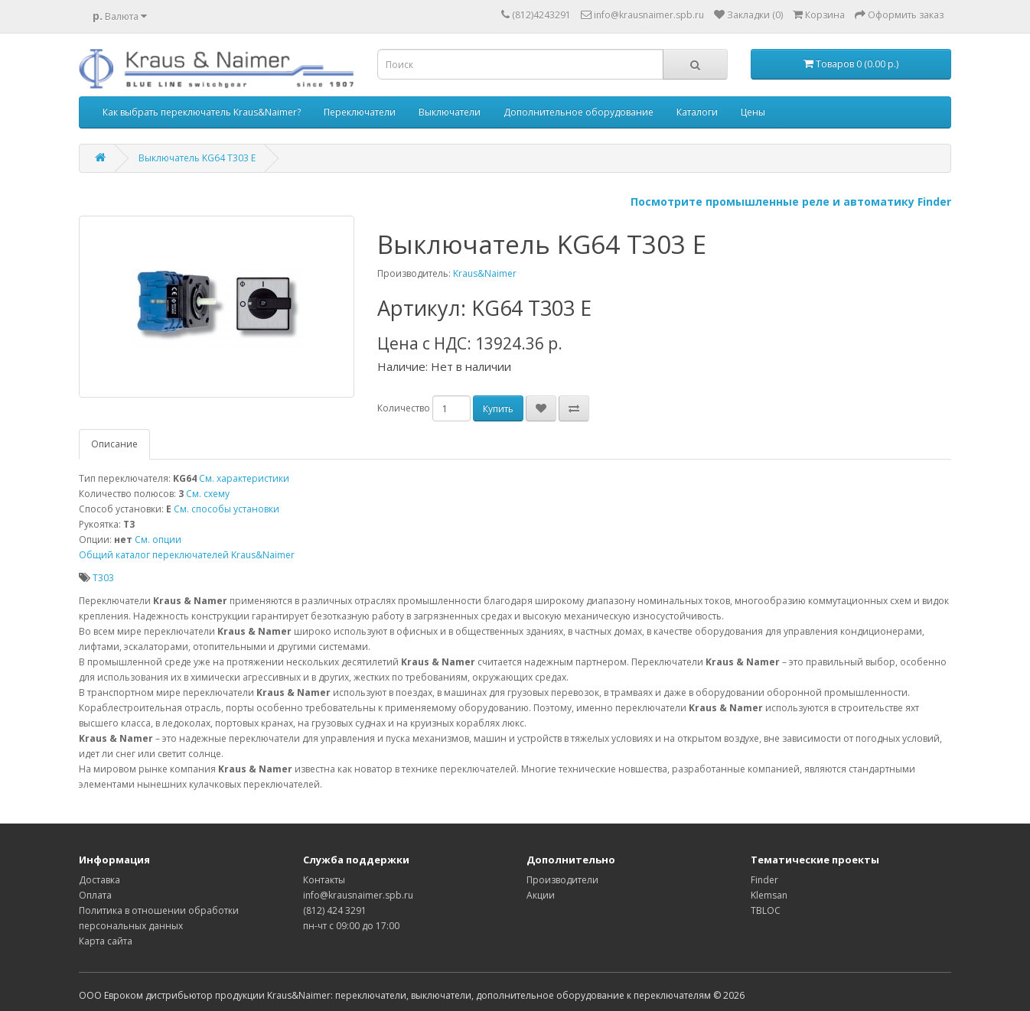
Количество (403, 407)
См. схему (208, 493)
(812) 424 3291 (335, 910)
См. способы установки (226, 508)
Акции (540, 895)
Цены (753, 112)
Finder (764, 879)
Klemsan (769, 895)
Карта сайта (105, 941)
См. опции (158, 539)
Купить (498, 408)
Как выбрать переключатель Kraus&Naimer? (202, 112)
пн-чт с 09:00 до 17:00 (351, 925)
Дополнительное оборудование (579, 112)
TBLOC (766, 910)
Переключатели (360, 112)
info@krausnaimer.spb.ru (358, 895)
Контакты (324, 879)
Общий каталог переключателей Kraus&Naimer (187, 554)
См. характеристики (244, 478)
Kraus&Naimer (485, 273)
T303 (103, 577)
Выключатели (450, 112)
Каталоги (697, 112)
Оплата (95, 895)
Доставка (99, 879)
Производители (562, 879)
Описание (114, 443)
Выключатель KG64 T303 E (197, 157)
